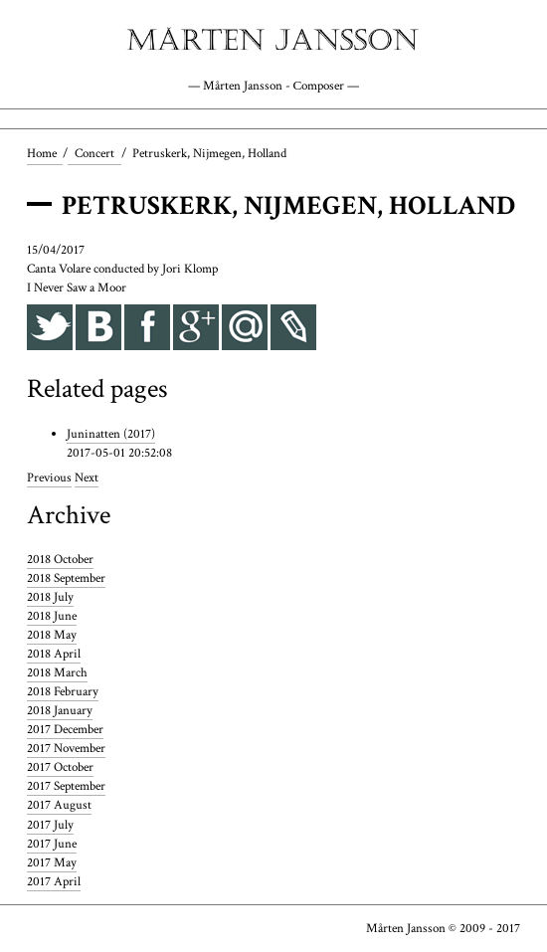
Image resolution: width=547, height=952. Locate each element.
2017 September (66, 787)
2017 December (65, 729)
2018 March (57, 672)
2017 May (52, 862)
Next (86, 478)
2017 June (52, 844)
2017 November (66, 749)
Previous (49, 478)
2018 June (52, 616)
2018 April (54, 654)
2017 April (54, 881)
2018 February (62, 691)
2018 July (50, 597)
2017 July (50, 825)
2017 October (60, 768)
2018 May (52, 635)
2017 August (59, 806)
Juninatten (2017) (111, 434)
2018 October (60, 559)
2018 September (66, 578)
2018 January (59, 710)
